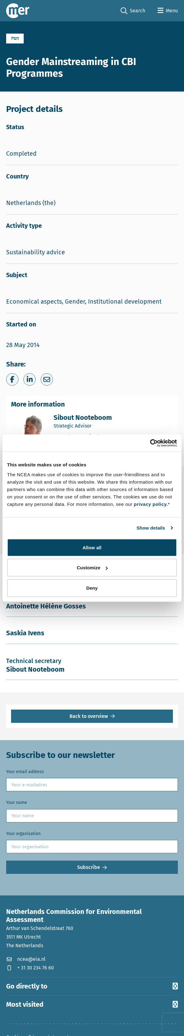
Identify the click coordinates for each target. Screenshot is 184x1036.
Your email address (25, 771)
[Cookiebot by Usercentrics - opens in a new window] (150, 443)
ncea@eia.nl (26, 959)
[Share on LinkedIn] (29, 379)
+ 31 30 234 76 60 (30, 968)
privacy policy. (151, 503)
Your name (16, 802)
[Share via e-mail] (47, 379)
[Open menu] (168, 10)
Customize (92, 567)
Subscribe (88, 867)
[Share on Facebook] (12, 379)
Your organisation (23, 833)
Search (133, 10)
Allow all (92, 547)
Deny (92, 587)
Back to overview (89, 716)
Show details (151, 527)
